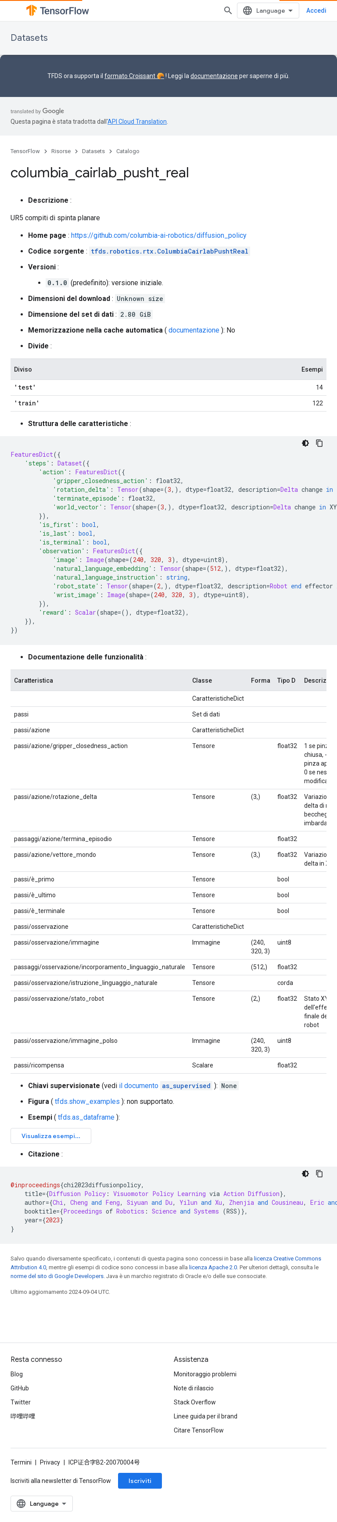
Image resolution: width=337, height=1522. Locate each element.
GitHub (20, 1388)
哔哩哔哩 (23, 1416)
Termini (21, 1462)
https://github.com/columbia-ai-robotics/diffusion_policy (159, 235)
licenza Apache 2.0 (213, 1267)
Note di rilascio (194, 1388)
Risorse (61, 151)
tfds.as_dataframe (86, 1117)
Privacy (50, 1462)
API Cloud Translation (137, 121)
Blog (17, 1374)
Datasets (29, 37)
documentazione (214, 75)
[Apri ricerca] (228, 10)
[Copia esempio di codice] (319, 443)
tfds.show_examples (87, 1101)
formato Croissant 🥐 (134, 75)
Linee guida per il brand (205, 1416)
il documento (165, 1085)
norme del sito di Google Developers (57, 1276)
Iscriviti (140, 1481)
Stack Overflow (195, 1402)
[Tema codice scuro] (305, 443)
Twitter (21, 1402)
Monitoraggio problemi (205, 1374)
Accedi (316, 10)
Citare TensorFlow (199, 1430)
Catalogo (128, 151)
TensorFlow (25, 151)
